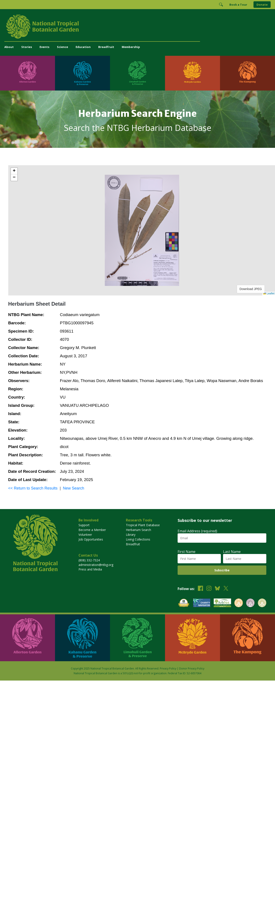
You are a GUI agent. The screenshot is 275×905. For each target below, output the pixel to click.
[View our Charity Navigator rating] (201, 603)
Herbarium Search (138, 530)
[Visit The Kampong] (247, 73)
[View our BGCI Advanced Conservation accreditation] (262, 603)
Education (83, 47)
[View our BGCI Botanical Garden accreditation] (238, 603)
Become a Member (92, 530)
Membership (131, 47)
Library (130, 534)
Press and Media (90, 569)
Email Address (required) (197, 531)
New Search (73, 488)
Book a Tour (238, 5)
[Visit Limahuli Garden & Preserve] (137, 73)
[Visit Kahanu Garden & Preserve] (82, 73)
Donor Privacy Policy (191, 668)
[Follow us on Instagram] (209, 589)
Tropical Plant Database (143, 525)
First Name (186, 551)
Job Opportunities (90, 539)
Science (62, 47)
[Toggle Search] (221, 4)
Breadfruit (106, 47)
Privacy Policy (168, 668)
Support (84, 525)
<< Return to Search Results (33, 488)
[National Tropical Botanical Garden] (137, 26)
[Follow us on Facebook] (200, 589)
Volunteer (85, 534)
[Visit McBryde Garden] (192, 73)
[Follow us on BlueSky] (217, 589)
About (9, 47)
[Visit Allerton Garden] (27, 73)
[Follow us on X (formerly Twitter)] (225, 589)
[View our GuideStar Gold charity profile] (184, 603)
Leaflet (268, 293)
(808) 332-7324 (89, 560)
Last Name (232, 551)
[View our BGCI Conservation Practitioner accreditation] (250, 603)
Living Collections (138, 539)
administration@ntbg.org (95, 565)
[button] (14, 171)
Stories (26, 47)
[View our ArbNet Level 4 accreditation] (222, 603)
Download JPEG (251, 289)
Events (44, 47)
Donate (262, 5)
